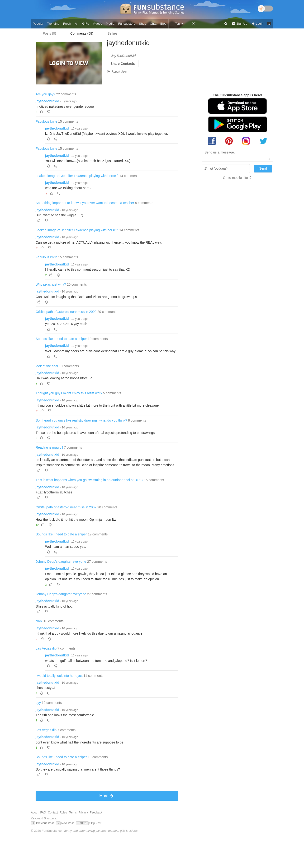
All (76, 23)
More (106, 796)
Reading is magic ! (49, 447)
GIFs (85, 23)
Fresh (67, 23)
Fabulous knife (46, 121)
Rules (63, 812)
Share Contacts (122, 63)
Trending (53, 23)
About (34, 812)
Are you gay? (45, 94)
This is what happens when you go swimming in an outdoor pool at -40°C (89, 480)
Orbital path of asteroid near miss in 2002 (66, 312)
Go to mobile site (235, 178)
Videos (97, 23)
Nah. (39, 621)
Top (179, 23)
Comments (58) (81, 33)
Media (110, 23)
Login (257, 23)
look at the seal (47, 366)
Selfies (112, 33)
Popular (38, 23)
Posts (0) (49, 33)
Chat (153, 23)
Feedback (96, 812)
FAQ (43, 812)
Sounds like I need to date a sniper (61, 339)
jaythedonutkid (47, 101)
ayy (38, 703)
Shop (142, 23)
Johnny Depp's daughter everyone (61, 561)
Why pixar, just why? (51, 284)
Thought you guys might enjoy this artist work (69, 393)
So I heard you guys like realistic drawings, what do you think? (81, 420)
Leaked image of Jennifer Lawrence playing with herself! (77, 176)
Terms (73, 812)
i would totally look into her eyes (59, 676)
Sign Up (239, 23)
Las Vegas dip (46, 648)
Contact (53, 812)
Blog (163, 23)
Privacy (83, 812)
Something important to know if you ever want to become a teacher (85, 203)
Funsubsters (126, 23)
